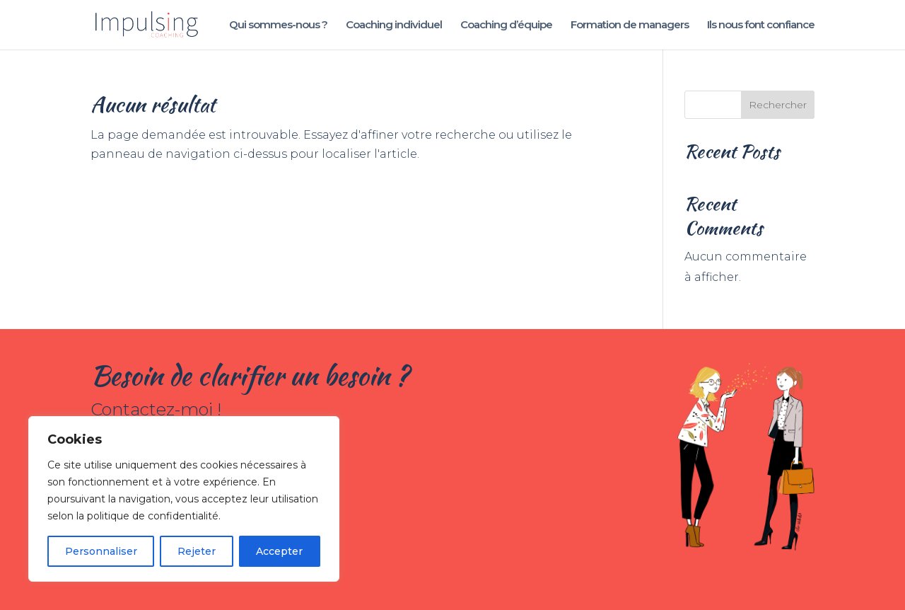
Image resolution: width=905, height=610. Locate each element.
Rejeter (196, 551)
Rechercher (778, 104)
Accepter (279, 551)
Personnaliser (101, 551)
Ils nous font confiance (760, 25)
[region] (183, 499)
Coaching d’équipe (506, 25)
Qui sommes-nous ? (278, 25)
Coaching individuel (394, 25)
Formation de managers (630, 25)
